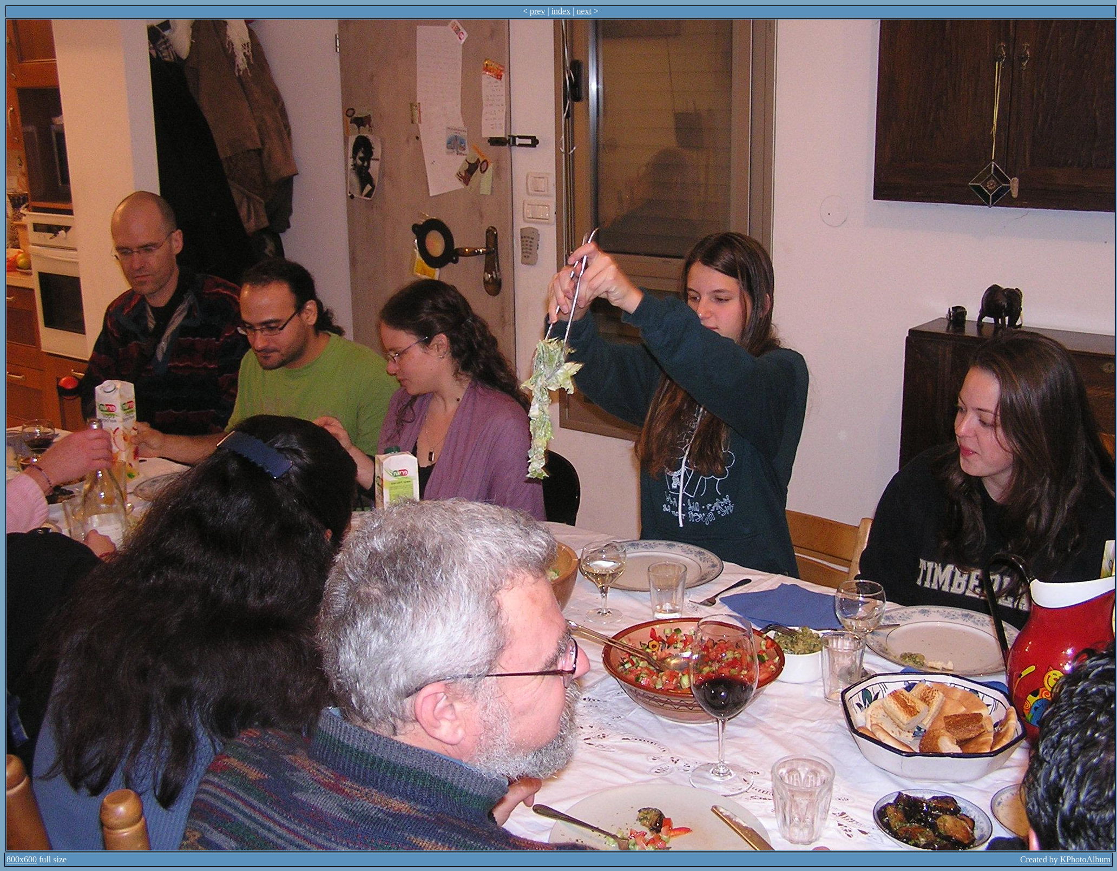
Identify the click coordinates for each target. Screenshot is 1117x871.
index (561, 11)
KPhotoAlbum (1085, 859)
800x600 (21, 859)
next (584, 11)
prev (537, 11)
